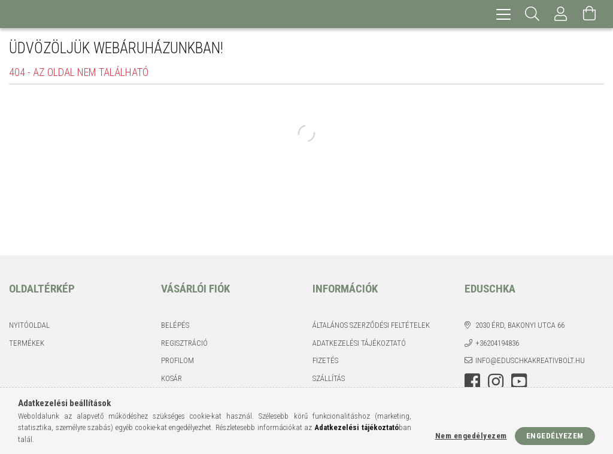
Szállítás (328, 378)
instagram (495, 382)
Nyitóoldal (29, 325)
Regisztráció (184, 343)
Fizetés (325, 360)
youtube (519, 382)
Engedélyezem (555, 435)
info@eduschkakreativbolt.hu (530, 360)
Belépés (175, 325)
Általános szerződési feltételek (371, 325)
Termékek (26, 343)
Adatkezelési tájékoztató (359, 343)
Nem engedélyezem (471, 435)
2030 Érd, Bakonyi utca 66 (520, 325)
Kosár (171, 378)
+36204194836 (497, 343)
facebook (472, 382)
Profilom (177, 360)
